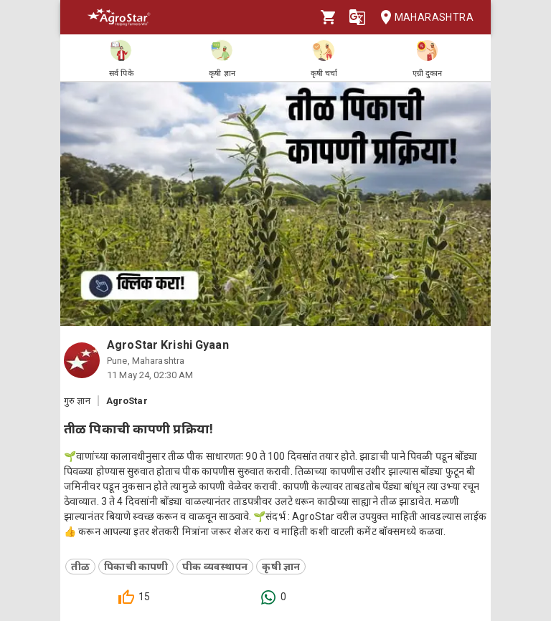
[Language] (357, 17)
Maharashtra (423, 17)
